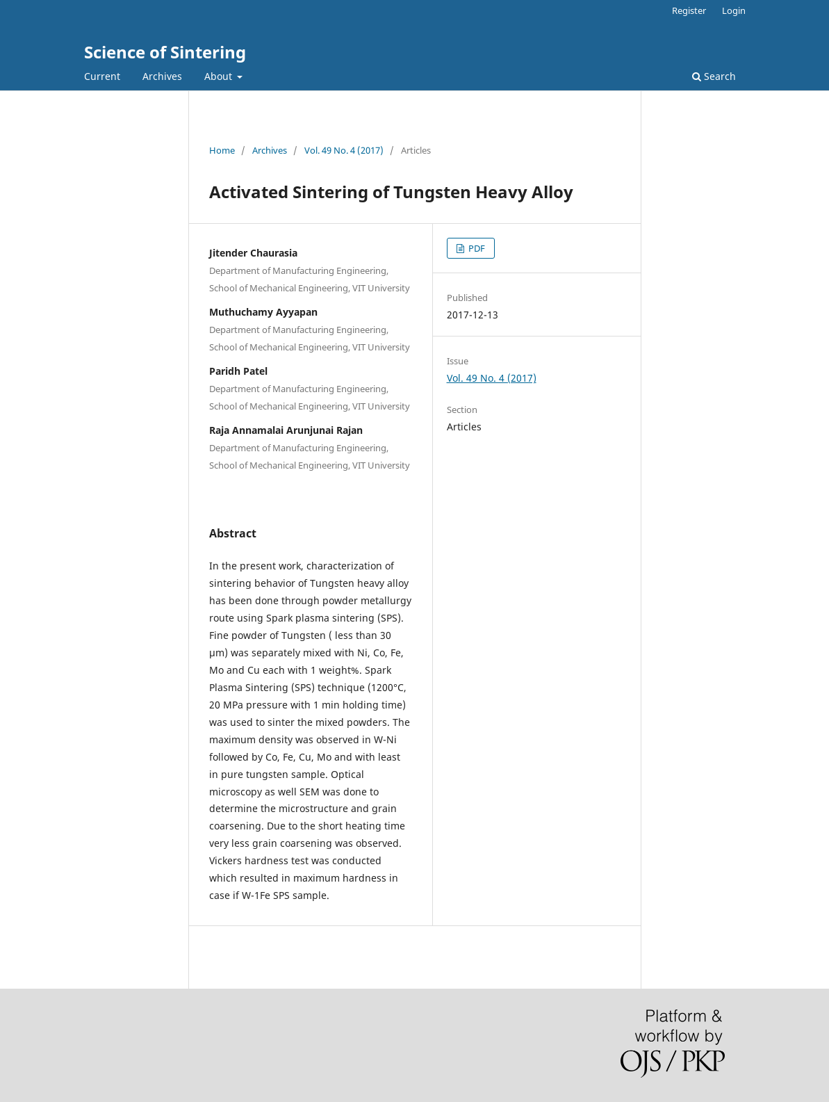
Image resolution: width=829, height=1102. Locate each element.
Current (102, 76)
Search (714, 76)
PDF (475, 248)
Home (222, 150)
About (219, 76)
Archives (162, 76)
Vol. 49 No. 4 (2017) (344, 150)
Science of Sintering (165, 51)
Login (734, 10)
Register (689, 10)
